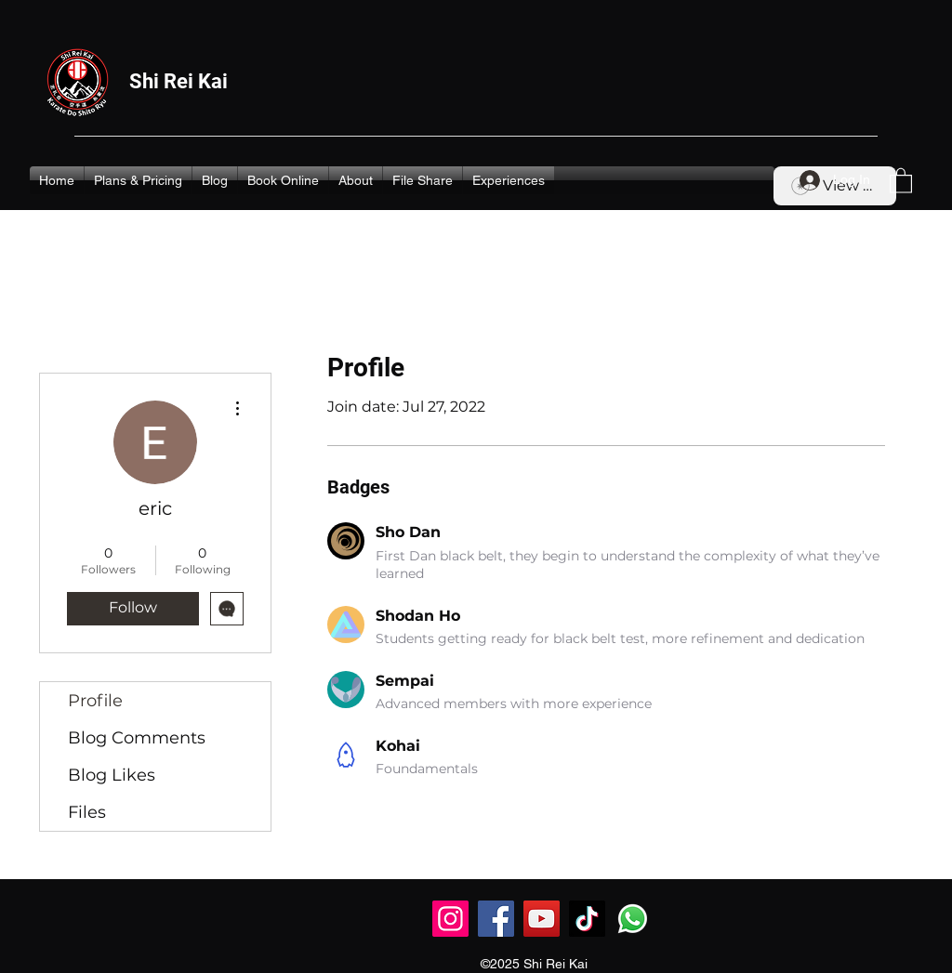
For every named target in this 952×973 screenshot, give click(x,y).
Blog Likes (111, 775)
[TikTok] (587, 919)
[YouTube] (541, 919)
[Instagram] (450, 919)
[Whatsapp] (633, 919)
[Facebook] (496, 919)
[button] (901, 179)
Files (87, 812)
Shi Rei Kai (178, 81)
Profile (95, 700)
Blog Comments (136, 738)
